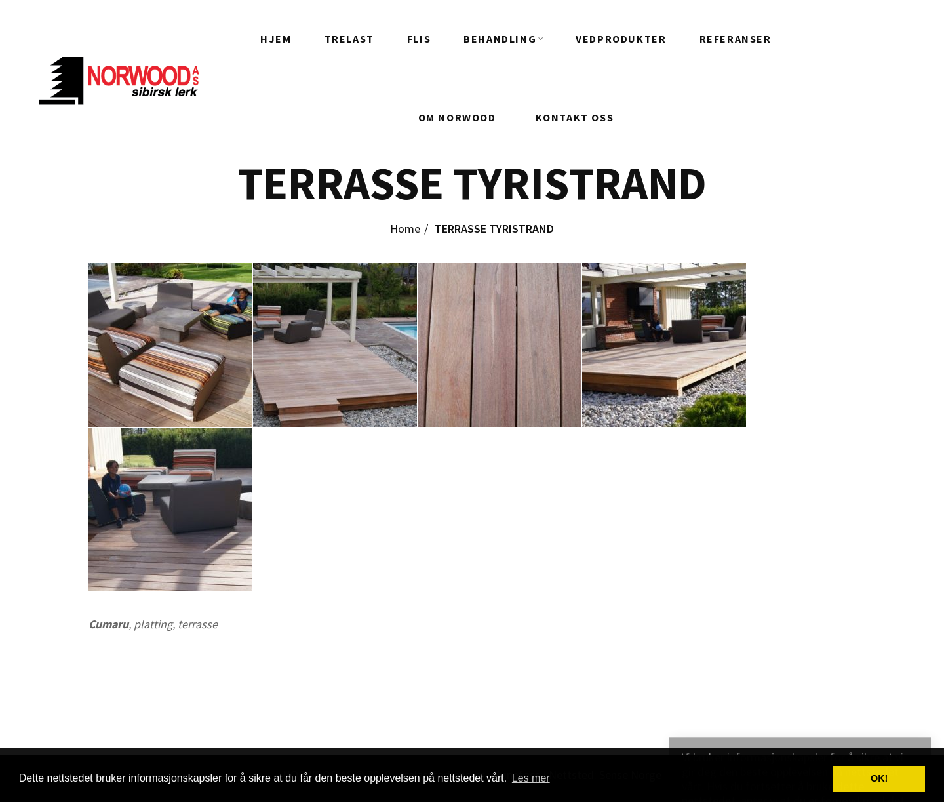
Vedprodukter (621, 38)
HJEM (275, 38)
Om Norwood (457, 117)
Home (405, 228)
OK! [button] (879, 778)
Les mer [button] (531, 778)
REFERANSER (735, 38)
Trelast (349, 38)
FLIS (419, 38)
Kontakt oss (575, 117)
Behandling (499, 38)
